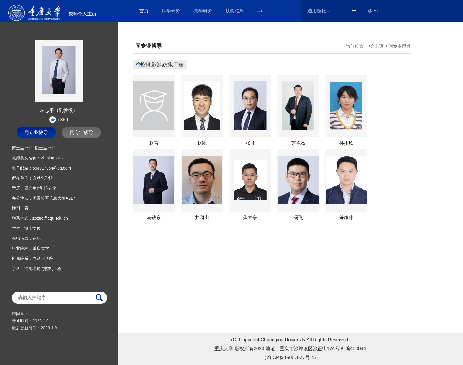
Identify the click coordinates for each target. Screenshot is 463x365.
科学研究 (171, 10)
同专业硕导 (81, 132)
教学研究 (202, 10)
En (373, 10)
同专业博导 (36, 132)
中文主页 (375, 46)
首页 (144, 10)
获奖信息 (234, 10)
